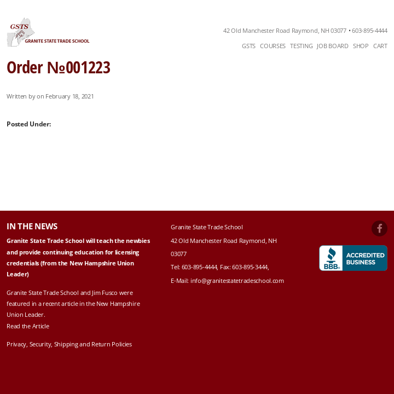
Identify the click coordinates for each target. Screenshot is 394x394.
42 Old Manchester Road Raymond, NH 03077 (284, 30)
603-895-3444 (250, 267)
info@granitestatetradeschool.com (237, 280)
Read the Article (28, 326)
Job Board (332, 46)
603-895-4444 (369, 30)
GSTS (249, 46)
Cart (380, 46)
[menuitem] (249, 46)
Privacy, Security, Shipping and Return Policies (69, 344)
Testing (301, 46)
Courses (273, 46)
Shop (361, 46)
